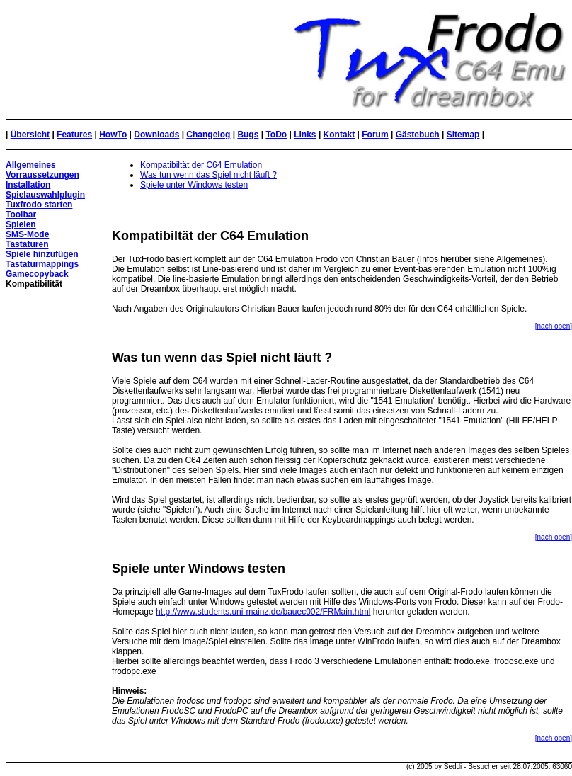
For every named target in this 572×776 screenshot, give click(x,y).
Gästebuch (418, 134)
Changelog (208, 134)
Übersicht (30, 134)
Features (74, 134)
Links (305, 134)
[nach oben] (553, 326)
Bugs (247, 134)
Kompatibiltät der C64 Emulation (201, 165)
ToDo (276, 134)
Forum (375, 134)
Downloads (156, 134)
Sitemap (463, 134)
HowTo (113, 134)
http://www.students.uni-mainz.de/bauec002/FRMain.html (263, 612)
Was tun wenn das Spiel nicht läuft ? (208, 175)
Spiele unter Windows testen (194, 185)
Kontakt (339, 134)
